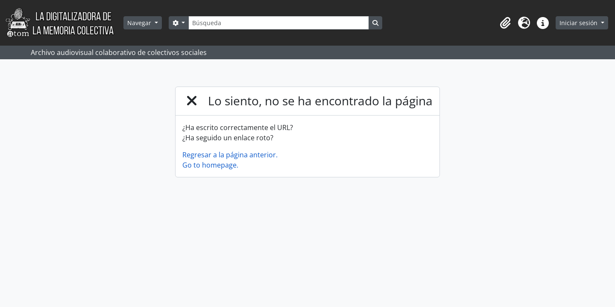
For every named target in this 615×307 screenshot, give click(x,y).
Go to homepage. (210, 165)
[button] (505, 23)
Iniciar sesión (579, 23)
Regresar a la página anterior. (230, 154)
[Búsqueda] (278, 22)
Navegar (140, 23)
